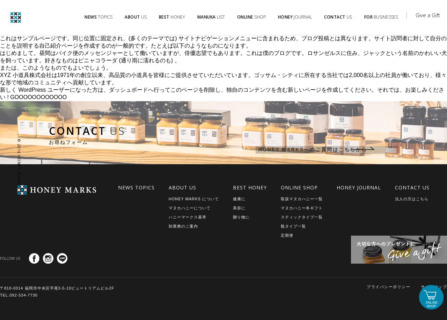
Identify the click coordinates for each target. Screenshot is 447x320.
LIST (211, 17)
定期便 (287, 235)
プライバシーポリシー (388, 287)
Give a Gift (428, 15)
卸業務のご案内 (183, 226)
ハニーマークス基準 (187, 217)
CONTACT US (412, 187)
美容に (239, 208)
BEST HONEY (250, 187)
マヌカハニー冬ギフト (302, 208)
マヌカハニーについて (190, 208)
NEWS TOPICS (136, 187)
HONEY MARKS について (194, 199)
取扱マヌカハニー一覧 (302, 199)
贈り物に (241, 217)
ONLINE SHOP (299, 187)
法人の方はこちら (411, 199)
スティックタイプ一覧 (302, 217)
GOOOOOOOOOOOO (38, 97)
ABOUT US (182, 187)
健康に (239, 199)
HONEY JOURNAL (359, 187)
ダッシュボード (128, 90)
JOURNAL (295, 17)
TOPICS (98, 17)
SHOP (251, 17)
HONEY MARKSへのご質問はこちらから (308, 150)
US (136, 17)
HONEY (172, 17)
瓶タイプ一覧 (293, 226)
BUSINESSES (381, 17)
